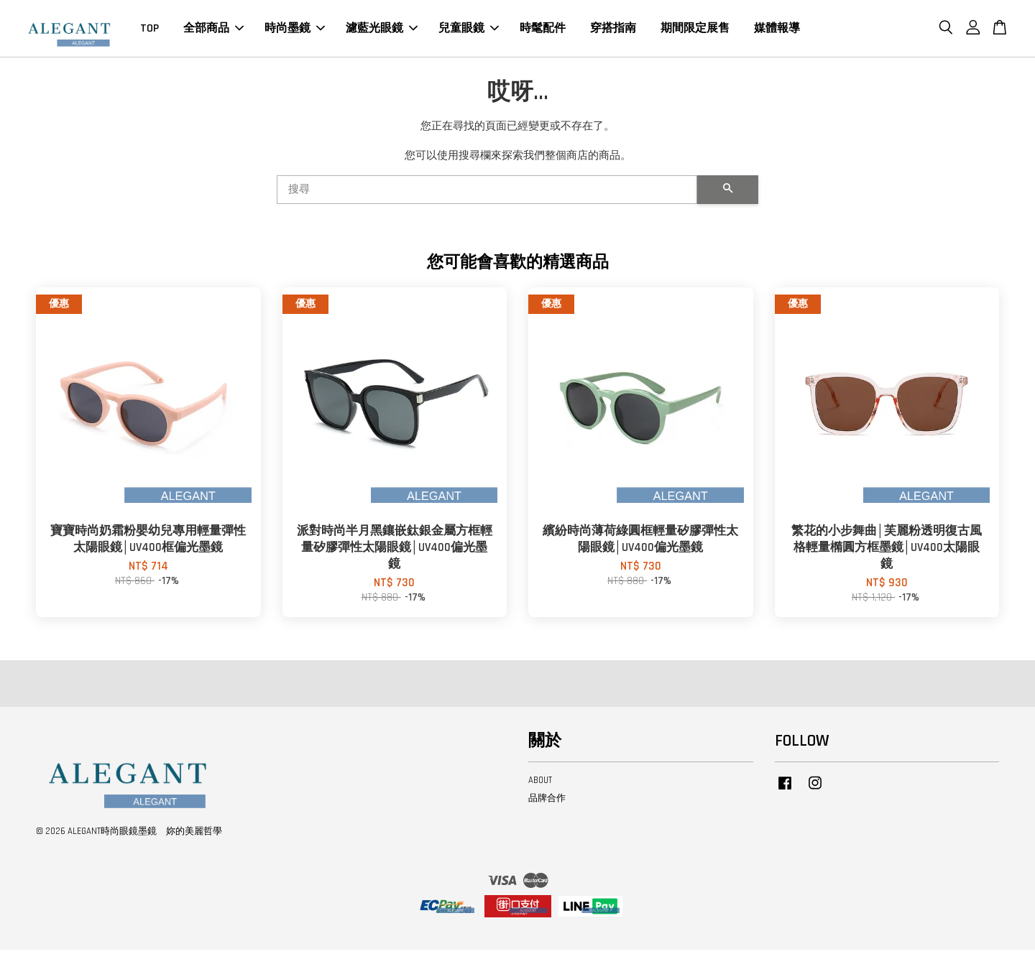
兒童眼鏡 (468, 30)
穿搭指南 (613, 30)
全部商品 (213, 30)
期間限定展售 (695, 30)
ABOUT (540, 784)
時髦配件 (543, 30)
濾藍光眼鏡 (382, 30)
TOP (149, 30)
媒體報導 (777, 30)
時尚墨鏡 (294, 30)
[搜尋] (487, 194)
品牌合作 (547, 802)
